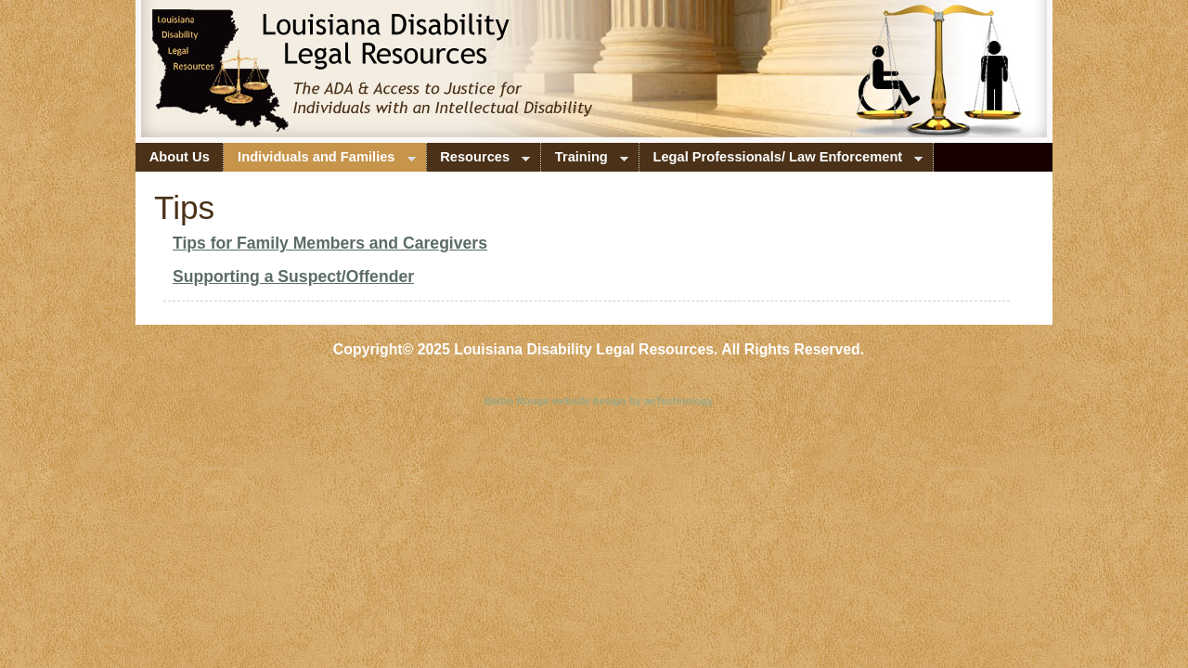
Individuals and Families (319, 160)
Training (584, 160)
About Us (179, 156)
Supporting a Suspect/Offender (293, 276)
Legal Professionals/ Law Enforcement (781, 160)
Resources (479, 160)
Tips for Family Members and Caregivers (330, 243)
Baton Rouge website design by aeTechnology (599, 400)
